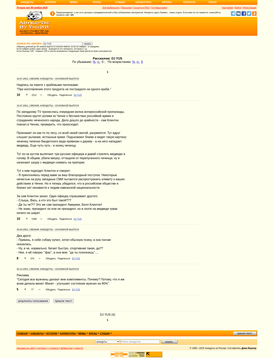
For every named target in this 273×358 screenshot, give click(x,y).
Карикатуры (143, 2)
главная (22, 333)
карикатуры (68, 333)
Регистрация (249, 7)
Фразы (97, 2)
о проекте (53, 348)
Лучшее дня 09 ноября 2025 (32, 7)
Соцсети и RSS (141, 7)
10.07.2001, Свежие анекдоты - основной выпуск (48, 105)
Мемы (73, 2)
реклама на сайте (26, 348)
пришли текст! (244, 333)
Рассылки (126, 7)
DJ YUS (78, 95)
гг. (98, 61)
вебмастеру (67, 348)
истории (51, 333)
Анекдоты (27, 2)
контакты (42, 348)
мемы (82, 333)
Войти (238, 7)
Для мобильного (110, 7)
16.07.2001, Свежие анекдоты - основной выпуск (48, 78)
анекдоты (37, 333)
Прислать (189, 2)
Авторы (167, 2)
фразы (93, 333)
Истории (50, 2)
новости (79, 348)
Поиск (213, 2)
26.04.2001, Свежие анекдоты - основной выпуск (48, 229)
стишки (105, 333)
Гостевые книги (159, 7)
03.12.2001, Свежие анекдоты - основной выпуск (48, 269)
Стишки (120, 2)
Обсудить (52, 95)
